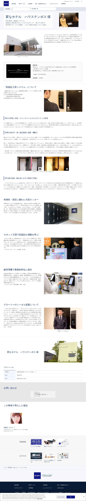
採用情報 (31, 491)
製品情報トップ (9, 8)
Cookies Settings (61, 496)
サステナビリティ (18, 491)
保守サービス (32, 488)
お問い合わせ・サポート (68, 1)
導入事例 (10, 470)
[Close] (83, 496)
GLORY (6, 3)
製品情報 (16, 488)
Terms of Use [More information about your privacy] (39, 498)
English (76, 1)
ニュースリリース (47, 491)
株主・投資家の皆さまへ (63, 488)
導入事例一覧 (35, 8)
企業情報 (45, 488)
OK (70, 496)
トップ (5, 470)
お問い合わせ (42, 396)
